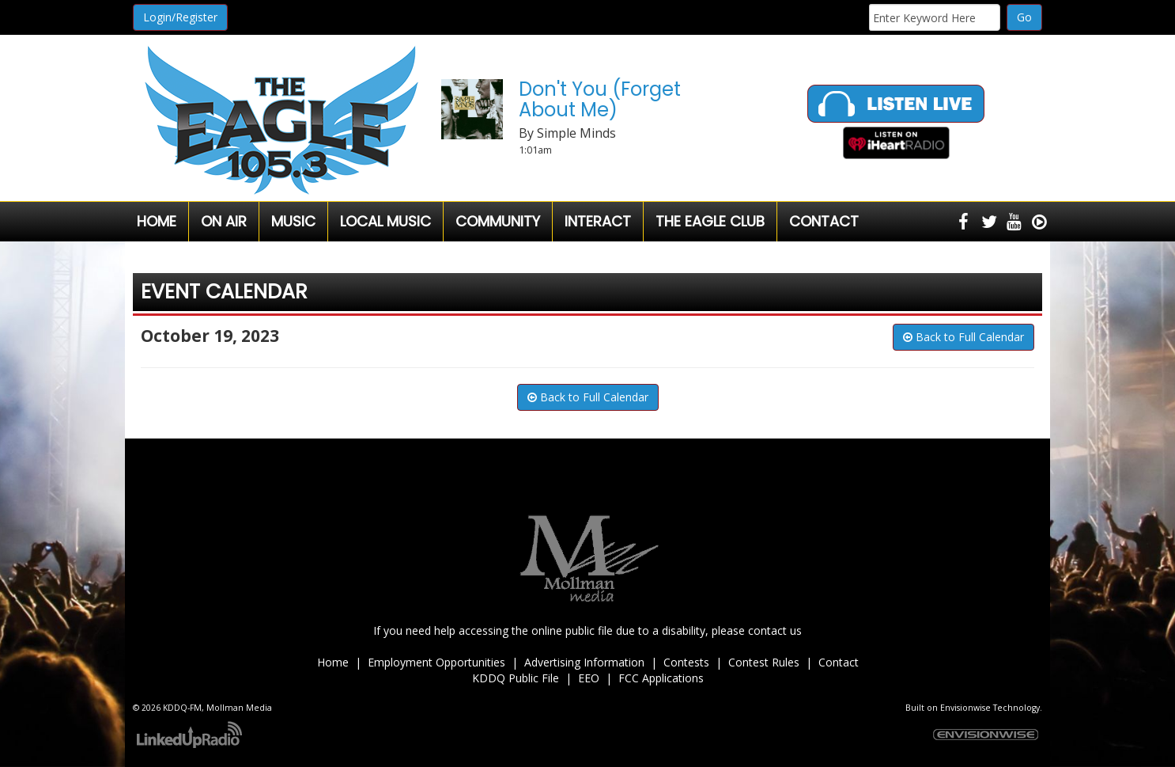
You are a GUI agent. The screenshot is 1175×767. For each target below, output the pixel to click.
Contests (686, 662)
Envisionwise (965, 707)
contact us (775, 630)
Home (156, 221)
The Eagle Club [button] (710, 221)
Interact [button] (598, 221)
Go (1024, 17)
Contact (838, 662)
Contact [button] (824, 221)
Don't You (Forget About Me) (600, 99)
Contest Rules (763, 662)
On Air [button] (224, 221)
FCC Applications (661, 677)
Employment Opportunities (436, 662)
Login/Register (180, 17)
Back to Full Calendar (963, 336)
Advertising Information (584, 662)
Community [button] (497, 221)
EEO (588, 677)
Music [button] (293, 221)
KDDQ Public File (515, 677)
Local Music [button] (385, 221)
